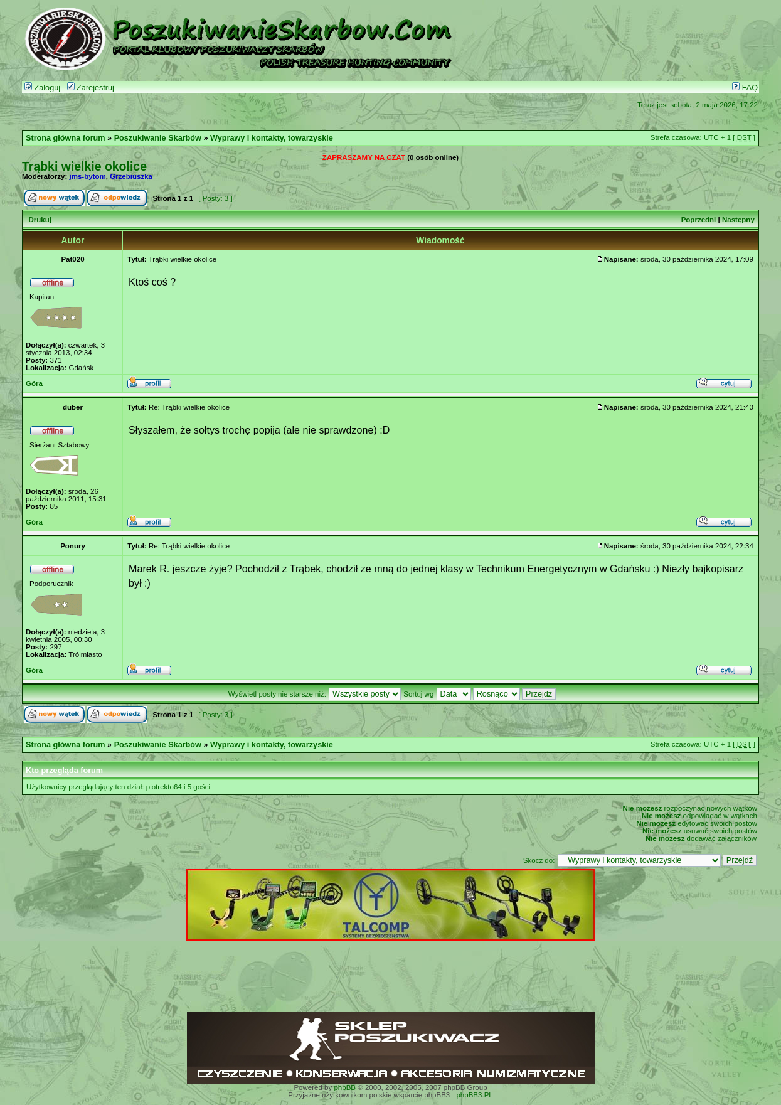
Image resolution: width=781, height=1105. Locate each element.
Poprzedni (698, 219)
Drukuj (39, 219)
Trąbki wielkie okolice (84, 166)
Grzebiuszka (131, 176)
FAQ (745, 87)
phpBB (345, 1087)
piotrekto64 (164, 787)
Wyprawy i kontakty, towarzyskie (271, 138)
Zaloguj (42, 87)
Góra (34, 383)
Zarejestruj (90, 87)
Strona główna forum (65, 138)
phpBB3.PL (474, 1095)
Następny (738, 219)
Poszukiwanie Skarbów (157, 138)
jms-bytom (88, 176)
